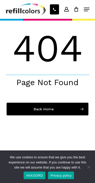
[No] (88, 167)
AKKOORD (34, 175)
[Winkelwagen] (76, 9)
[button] (86, 9)
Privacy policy (60, 175)
